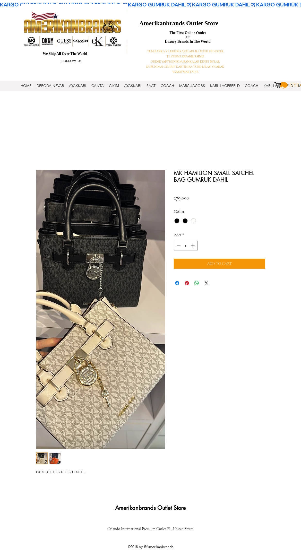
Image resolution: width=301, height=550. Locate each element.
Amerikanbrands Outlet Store (179, 23)
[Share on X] (206, 283)
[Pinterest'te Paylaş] (187, 283)
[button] (281, 85)
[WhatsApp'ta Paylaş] (197, 283)
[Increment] (193, 245)
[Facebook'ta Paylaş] (177, 283)
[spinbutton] (185, 245)
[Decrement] (178, 245)
